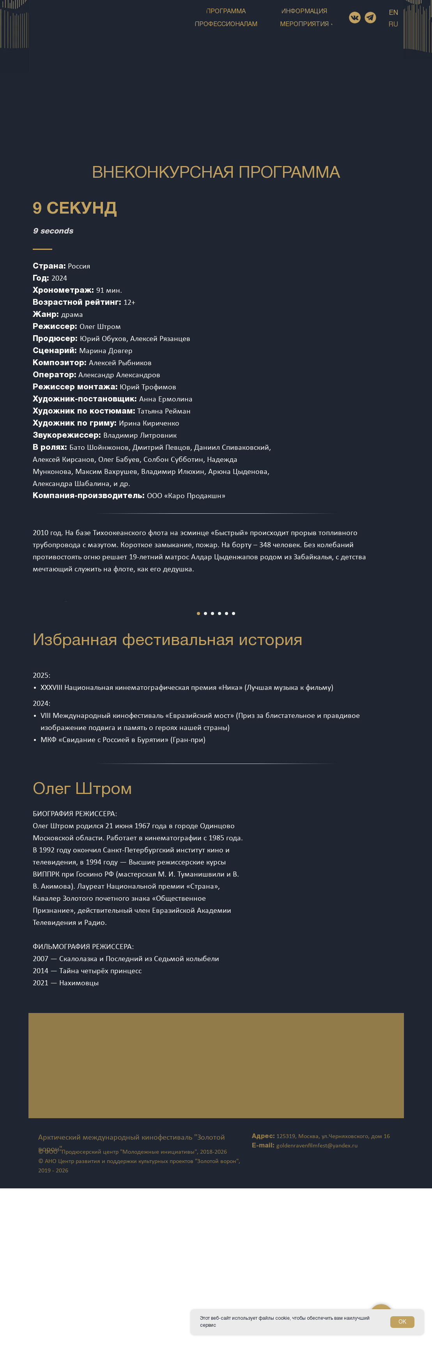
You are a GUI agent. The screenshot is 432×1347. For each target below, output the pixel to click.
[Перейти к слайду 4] (219, 772)
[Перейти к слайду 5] (226, 772)
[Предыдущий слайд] (19, 681)
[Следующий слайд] (412, 681)
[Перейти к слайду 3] (212, 772)
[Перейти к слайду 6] (233, 772)
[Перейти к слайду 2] (205, 772)
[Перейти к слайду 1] (198, 772)
